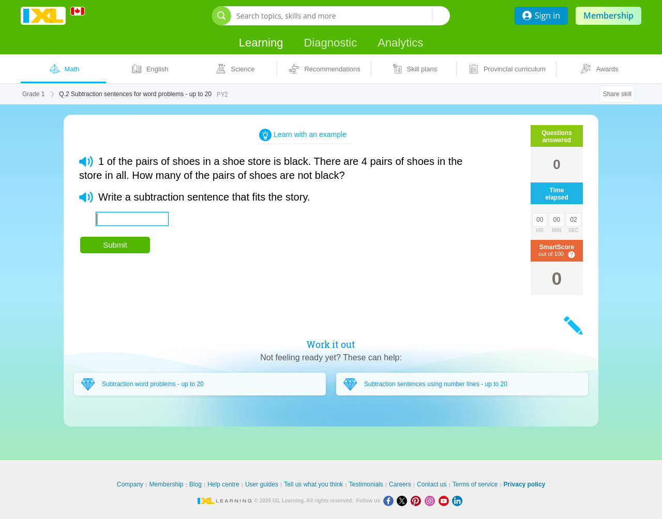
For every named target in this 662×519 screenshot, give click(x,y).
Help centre (223, 484)
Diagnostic (330, 42)
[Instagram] (432, 500)
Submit (115, 244)
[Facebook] (390, 500)
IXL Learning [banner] (43, 16)
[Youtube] (446, 500)
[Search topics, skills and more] (334, 15)
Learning (261, 42)
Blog (195, 484)
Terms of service (475, 484)
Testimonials (366, 484)
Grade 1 (33, 94)
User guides (261, 484)
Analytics (400, 42)
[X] (404, 500)
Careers (400, 484)
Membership (608, 15)
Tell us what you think (313, 484)
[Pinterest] (418, 500)
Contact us (431, 484)
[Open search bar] (221, 15)
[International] (81, 11)
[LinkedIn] (458, 500)
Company (130, 484)
